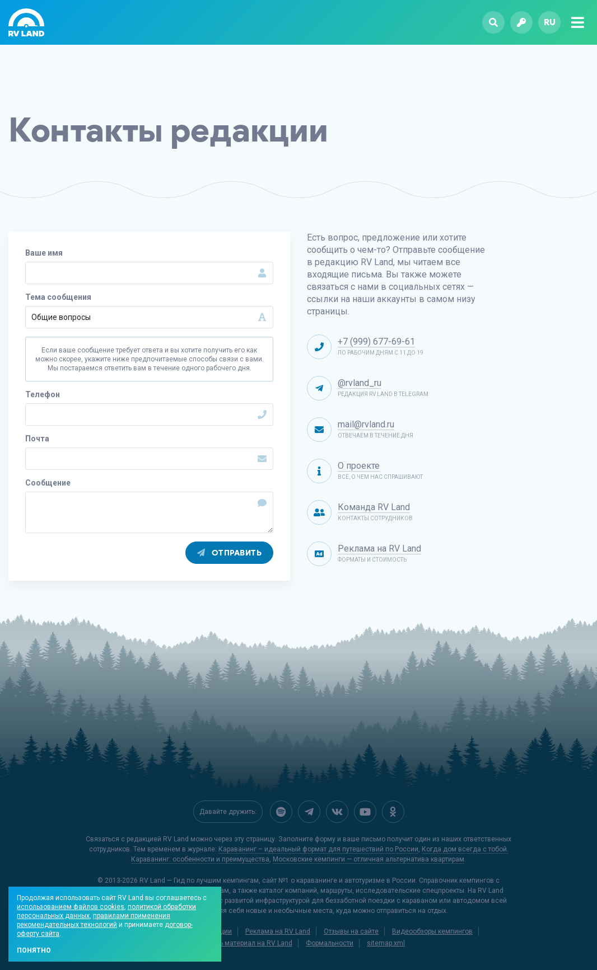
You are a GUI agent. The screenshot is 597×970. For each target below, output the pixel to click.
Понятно (34, 950)
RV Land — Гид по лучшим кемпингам (199, 880)
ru (550, 22)
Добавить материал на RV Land (242, 943)
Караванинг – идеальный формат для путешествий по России (318, 849)
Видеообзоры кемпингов (432, 931)
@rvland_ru (359, 383)
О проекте (359, 465)
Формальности (329, 943)
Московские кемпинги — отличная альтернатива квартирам (368, 859)
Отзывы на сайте (351, 931)
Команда (374, 507)
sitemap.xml (386, 943)
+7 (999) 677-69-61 (376, 341)
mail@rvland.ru (366, 424)
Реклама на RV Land (379, 548)
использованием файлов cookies (70, 907)
